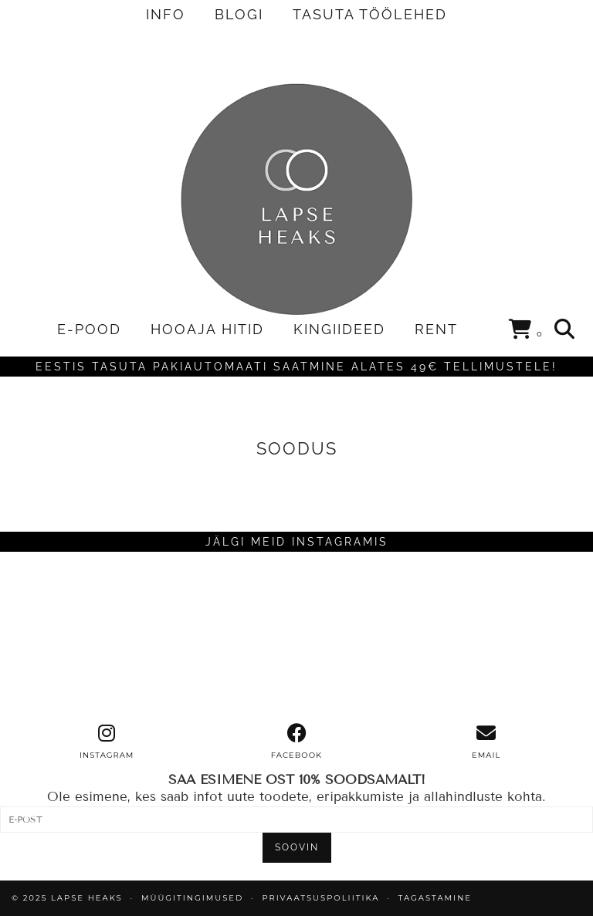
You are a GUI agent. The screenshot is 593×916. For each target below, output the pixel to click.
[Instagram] (74, 637)
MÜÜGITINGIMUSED (192, 898)
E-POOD (89, 329)
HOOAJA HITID (207, 329)
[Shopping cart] (526, 332)
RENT (436, 329)
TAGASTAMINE (435, 898)
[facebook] (296, 742)
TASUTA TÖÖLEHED (370, 14)
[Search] (565, 329)
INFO (165, 14)
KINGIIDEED (339, 329)
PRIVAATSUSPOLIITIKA (320, 898)
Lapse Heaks (87, 898)
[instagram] (107, 742)
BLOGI (239, 14)
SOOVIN (297, 847)
